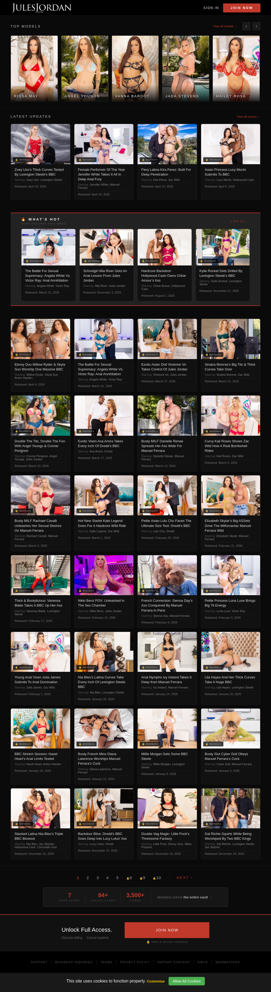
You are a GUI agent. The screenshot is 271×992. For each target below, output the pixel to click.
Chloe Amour (161, 285)
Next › (185, 878)
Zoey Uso (32, 179)
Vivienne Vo (161, 374)
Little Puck (160, 844)
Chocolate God (47, 847)
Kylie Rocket (219, 281)
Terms (107, 962)
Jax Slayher (46, 844)
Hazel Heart (34, 764)
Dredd (108, 451)
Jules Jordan (117, 285)
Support (39, 962)
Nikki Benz (96, 611)
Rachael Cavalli (36, 536)
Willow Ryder (34, 374)
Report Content (173, 962)
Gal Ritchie (223, 844)
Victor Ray (62, 285)
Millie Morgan (161, 764)
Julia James (34, 687)
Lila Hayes (223, 687)
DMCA (203, 962)
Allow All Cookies (187, 981)
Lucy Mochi (223, 179)
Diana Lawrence (100, 769)
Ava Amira (96, 451)
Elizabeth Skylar (226, 536)
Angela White (45, 285)
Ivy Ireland (160, 687)
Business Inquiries (74, 962)
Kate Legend (98, 531)
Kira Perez (160, 179)
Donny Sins (175, 844)
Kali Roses (223, 456)
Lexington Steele (51, 179)
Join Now (242, 8)
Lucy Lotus (97, 844)
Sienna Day (160, 615)
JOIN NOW (167, 930)
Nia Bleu (95, 692)
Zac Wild (174, 179)
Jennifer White (99, 184)
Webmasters (227, 962)
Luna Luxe (223, 611)
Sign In (211, 8)
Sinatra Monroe (226, 374)
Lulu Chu (159, 531)
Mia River (101, 285)
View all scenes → (248, 116)
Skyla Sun (51, 374)
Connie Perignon (37, 456)
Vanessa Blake (36, 611)
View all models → (225, 26)
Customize (156, 981)
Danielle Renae (163, 456)
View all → (240, 221)
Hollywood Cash (243, 179)
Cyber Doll (223, 764)
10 (157, 877)
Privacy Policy (135, 962)
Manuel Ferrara (179, 615)
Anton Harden (24, 377)
